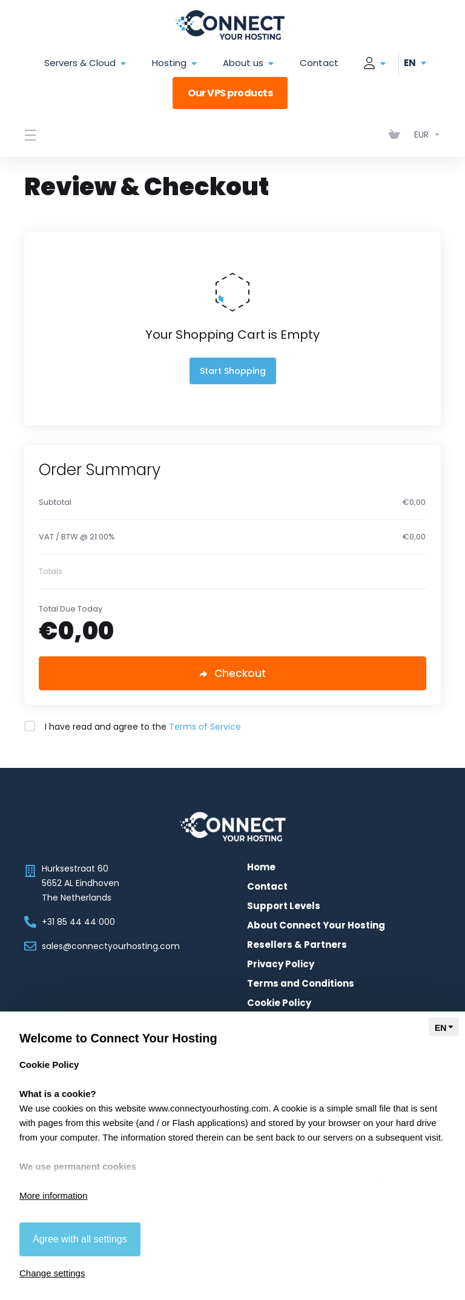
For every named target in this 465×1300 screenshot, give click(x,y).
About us (249, 63)
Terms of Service (205, 727)
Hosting (175, 63)
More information (53, 1195)
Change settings (52, 1273)
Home (261, 867)
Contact (319, 62)
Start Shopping (233, 371)
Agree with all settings (80, 1239)
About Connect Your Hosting (316, 925)
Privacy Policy (280, 964)
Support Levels (283, 906)
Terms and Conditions (300, 984)
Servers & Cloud (86, 63)
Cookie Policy (279, 1003)
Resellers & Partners (297, 945)
